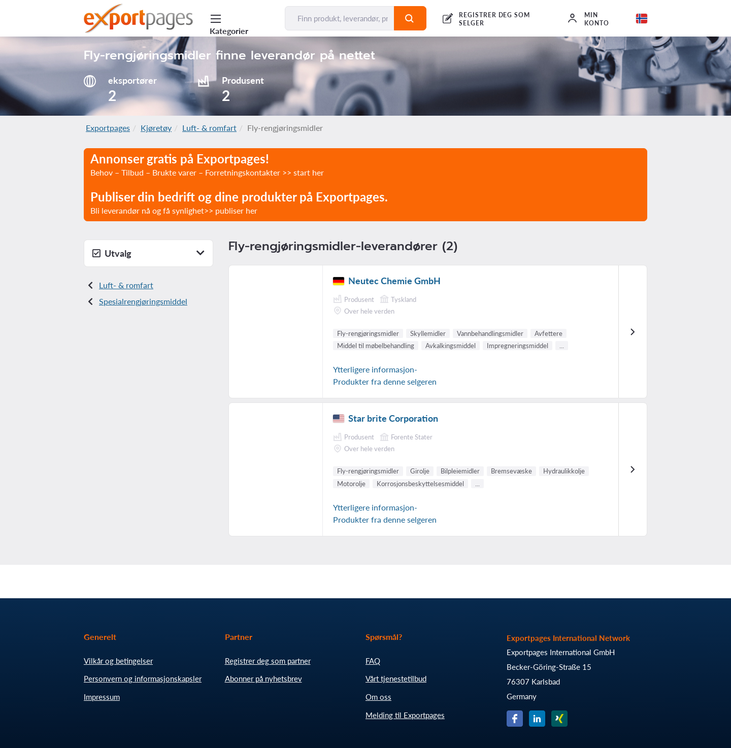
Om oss (378, 696)
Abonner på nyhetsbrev (263, 678)
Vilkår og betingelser (118, 660)
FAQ (373, 660)
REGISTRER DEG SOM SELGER (494, 19)
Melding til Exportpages (405, 715)
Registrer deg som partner (268, 660)
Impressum (102, 696)
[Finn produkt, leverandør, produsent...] (339, 18)
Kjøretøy (156, 127)
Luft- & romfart (209, 127)
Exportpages (108, 127)
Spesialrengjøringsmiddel (143, 301)
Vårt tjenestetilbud (396, 678)
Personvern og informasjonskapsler (143, 678)
